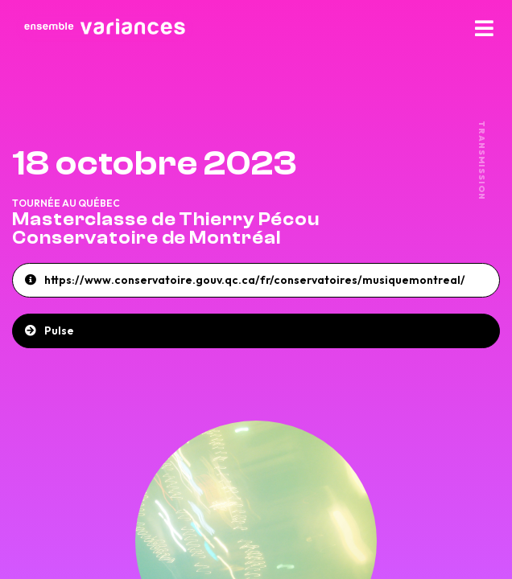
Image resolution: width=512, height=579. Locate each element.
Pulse (59, 330)
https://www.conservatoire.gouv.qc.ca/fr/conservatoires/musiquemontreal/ (254, 280)
